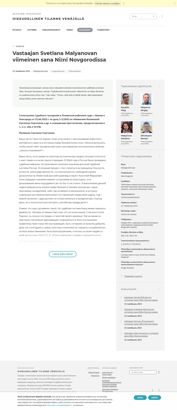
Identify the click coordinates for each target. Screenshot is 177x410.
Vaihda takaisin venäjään (107, 3)
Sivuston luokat (137, 372)
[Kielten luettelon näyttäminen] (124, 3)
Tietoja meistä (93, 372)
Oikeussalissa (75, 71)
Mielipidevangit (51, 30)
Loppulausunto (58, 71)
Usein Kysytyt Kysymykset (107, 373)
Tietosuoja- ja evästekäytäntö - (59, 405)
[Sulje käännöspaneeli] (174, 3)
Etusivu (17, 30)
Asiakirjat (85, 30)
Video (69, 30)
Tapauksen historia (133, 276)
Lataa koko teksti (63, 254)
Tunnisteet (103, 30)
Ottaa (140, 397)
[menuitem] (17, 30)
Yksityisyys (95, 376)
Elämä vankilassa (109, 377)
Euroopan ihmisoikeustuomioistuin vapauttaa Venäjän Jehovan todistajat (111, 383)
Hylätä (154, 397)
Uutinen (31, 30)
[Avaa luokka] (159, 372)
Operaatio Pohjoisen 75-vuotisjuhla (110, 390)
